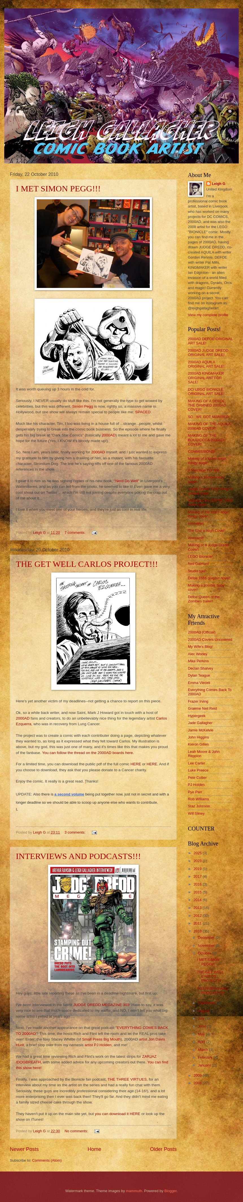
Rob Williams (198, 799)
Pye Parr (195, 792)
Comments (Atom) (47, 1160)
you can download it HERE (117, 1114)
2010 (198, 931)
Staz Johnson (199, 806)
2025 (198, 853)
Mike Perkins (198, 661)
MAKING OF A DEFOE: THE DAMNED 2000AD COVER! (207, 405)
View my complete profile (208, 315)
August (204, 1011)
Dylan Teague (199, 675)
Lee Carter (196, 763)
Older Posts (163, 1149)
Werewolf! (196, 538)
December (207, 938)
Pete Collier (197, 777)
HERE (136, 764)
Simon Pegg (82, 406)
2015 (198, 892)
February (205, 1057)
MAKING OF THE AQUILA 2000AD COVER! (209, 426)
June (202, 1026)
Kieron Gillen (198, 744)
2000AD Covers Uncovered (210, 639)
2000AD (108, 435)
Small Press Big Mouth (101, 1039)
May (202, 1034)
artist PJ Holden (97, 1045)
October (205, 953)
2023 (198, 861)
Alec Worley (197, 654)
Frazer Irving (198, 701)
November (207, 945)
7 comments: (75, 532)
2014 (198, 900)
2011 (198, 923)
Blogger (170, 1191)
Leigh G (218, 184)
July (201, 1018)
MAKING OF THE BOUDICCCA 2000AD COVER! (206, 439)
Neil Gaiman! (198, 563)
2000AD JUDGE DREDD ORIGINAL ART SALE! (208, 352)
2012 (198, 915)
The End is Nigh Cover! (206, 530)
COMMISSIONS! (201, 451)
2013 (198, 908)
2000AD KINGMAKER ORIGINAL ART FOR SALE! (206, 377)
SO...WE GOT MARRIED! (209, 417)
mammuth (134, 1191)
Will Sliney (196, 813)
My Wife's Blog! (200, 646)
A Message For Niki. (204, 470)
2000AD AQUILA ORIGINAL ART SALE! (206, 364)
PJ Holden (196, 785)
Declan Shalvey (200, 668)
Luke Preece (198, 770)
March (203, 1050)
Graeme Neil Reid (202, 708)
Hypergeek (196, 716)
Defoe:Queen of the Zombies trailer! (204, 599)
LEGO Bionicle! (200, 556)
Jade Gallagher (200, 723)
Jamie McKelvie (200, 730)
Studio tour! (197, 571)
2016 (198, 884)
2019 (198, 869)
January (205, 1065)
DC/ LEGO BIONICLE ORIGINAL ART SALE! (206, 391)
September (207, 1003)
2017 (198, 876)
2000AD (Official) (202, 632)
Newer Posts (24, 1149)
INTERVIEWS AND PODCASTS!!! (78, 856)
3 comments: (75, 832)
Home (94, 1149)
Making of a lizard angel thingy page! (207, 460)
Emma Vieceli (199, 683)
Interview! (195, 523)
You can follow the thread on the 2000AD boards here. (87, 753)
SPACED (143, 412)
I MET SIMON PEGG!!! (58, 188)
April (202, 1042)
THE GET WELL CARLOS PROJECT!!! (87, 564)
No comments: (77, 1131)
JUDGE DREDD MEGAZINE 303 (101, 1005)
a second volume (69, 794)
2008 (198, 1083)
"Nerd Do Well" (126, 481)
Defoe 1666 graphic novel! (209, 578)
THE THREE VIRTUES (127, 1079)
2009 (198, 1075)
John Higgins (198, 737)
